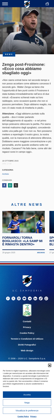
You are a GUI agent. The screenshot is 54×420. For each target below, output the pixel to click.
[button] (49, 365)
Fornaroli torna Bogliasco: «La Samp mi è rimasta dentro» (22, 244)
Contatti (27, 324)
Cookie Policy (23, 417)
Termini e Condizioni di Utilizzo (27, 341)
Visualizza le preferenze (27, 410)
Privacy (33, 417)
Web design (27, 353)
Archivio (5, 174)
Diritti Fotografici (27, 347)
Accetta (27, 394)
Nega (27, 402)
